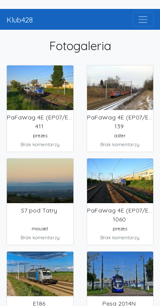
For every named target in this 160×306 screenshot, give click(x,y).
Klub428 (19, 19)
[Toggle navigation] (143, 19)
